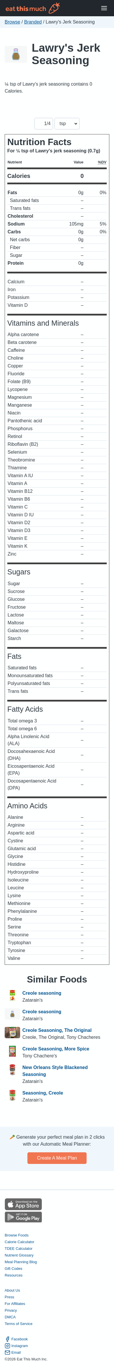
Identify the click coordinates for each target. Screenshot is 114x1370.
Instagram (16, 1346)
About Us (12, 1290)
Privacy (11, 1310)
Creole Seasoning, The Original (57, 1030)
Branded (33, 21)
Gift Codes (13, 1268)
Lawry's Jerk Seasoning (66, 54)
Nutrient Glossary (19, 1255)
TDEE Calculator (18, 1248)
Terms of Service (18, 1324)
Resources (13, 1275)
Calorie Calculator (19, 1242)
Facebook (16, 1339)
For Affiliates (15, 1304)
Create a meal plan (57, 1158)
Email (13, 1352)
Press (9, 1297)
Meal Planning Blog (21, 1262)
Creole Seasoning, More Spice (55, 1048)
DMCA (10, 1317)
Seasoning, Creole (42, 1092)
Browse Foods (17, 1235)
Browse (12, 21)
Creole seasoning (41, 993)
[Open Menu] (104, 8)
